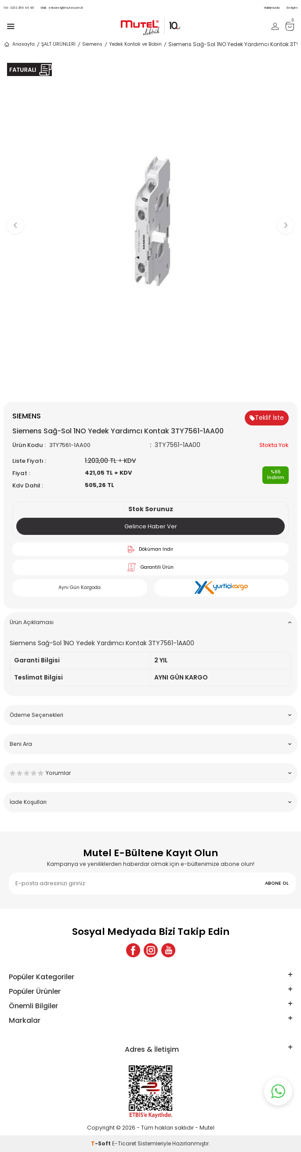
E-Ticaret (124, 1143)
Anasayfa (19, 44)
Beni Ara (150, 744)
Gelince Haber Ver (150, 526)
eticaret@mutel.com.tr (62, 8)
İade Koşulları (150, 802)
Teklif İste (267, 417)
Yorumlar (150, 773)
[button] (150, 387)
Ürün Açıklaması (150, 622)
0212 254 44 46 (19, 8)
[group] (150, 221)
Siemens (92, 44)
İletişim (291, 8)
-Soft (101, 1143)
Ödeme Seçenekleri (150, 715)
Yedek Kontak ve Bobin (135, 44)
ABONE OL (277, 883)
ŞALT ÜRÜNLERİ (58, 44)
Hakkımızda (271, 8)
